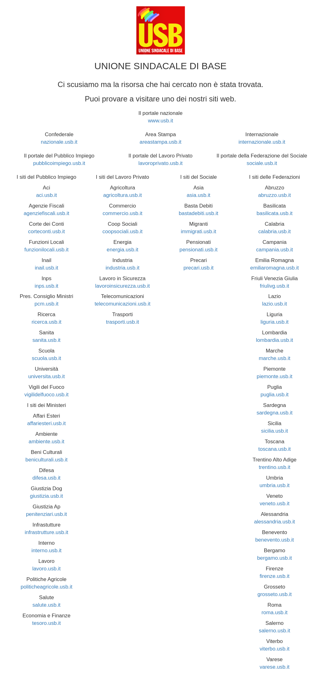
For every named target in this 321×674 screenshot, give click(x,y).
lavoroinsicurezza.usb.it (122, 286)
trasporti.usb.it (122, 322)
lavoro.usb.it (46, 569)
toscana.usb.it (274, 449)
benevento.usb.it (274, 540)
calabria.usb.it (274, 231)
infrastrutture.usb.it (46, 532)
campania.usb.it (274, 250)
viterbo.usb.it (274, 649)
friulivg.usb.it (274, 286)
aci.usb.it (46, 195)
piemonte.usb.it (274, 376)
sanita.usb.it (46, 340)
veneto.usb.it (274, 504)
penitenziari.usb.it (46, 514)
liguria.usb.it (274, 322)
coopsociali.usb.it (123, 231)
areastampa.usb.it (160, 142)
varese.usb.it (274, 667)
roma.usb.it (274, 612)
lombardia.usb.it (274, 340)
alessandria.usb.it (274, 522)
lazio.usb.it (274, 304)
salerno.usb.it (274, 631)
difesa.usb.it (46, 478)
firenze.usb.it (274, 576)
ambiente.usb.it (46, 442)
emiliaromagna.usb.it (274, 268)
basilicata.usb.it (274, 213)
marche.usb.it (274, 358)
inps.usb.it (46, 286)
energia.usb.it (122, 250)
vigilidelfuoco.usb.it (46, 395)
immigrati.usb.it (198, 231)
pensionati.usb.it (199, 250)
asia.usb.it (198, 195)
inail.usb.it (46, 268)
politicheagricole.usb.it (46, 587)
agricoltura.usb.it (122, 195)
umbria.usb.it (275, 485)
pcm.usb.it (46, 304)
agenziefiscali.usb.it (46, 213)
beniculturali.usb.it (46, 460)
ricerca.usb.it (46, 322)
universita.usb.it (46, 376)
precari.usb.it (198, 268)
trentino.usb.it (274, 467)
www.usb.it (160, 121)
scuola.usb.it (46, 358)
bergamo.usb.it (274, 558)
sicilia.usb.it (274, 431)
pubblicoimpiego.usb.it (59, 163)
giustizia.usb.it (46, 496)
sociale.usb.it (262, 163)
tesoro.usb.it (46, 623)
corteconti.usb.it (46, 231)
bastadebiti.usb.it (198, 213)
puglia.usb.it (274, 395)
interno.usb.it (46, 550)
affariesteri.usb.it (46, 423)
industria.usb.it (122, 268)
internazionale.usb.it (262, 142)
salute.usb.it (46, 605)
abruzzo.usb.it (274, 195)
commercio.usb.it (122, 213)
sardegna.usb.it (274, 413)
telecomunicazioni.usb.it (122, 304)
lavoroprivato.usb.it (161, 163)
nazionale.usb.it (59, 142)
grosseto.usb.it (274, 594)
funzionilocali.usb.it (46, 250)
